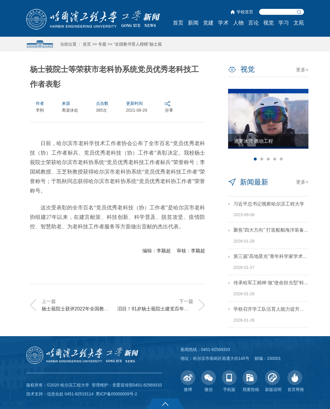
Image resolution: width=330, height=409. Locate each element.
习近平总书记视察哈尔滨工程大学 (268, 203)
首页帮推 (295, 381)
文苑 (298, 23)
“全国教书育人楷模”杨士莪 (138, 44)
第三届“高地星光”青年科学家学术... (270, 256)
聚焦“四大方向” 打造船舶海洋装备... (270, 229)
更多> (302, 69)
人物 (238, 23)
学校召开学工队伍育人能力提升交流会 (273, 309)
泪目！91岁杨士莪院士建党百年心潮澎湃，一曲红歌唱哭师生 (181, 308)
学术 (223, 23)
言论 (253, 23)
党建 (208, 23)
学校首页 (245, 11)
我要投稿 (251, 381)
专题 (102, 44)
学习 (283, 23)
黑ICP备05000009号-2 (116, 394)
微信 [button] (208, 381)
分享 (169, 106)
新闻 (193, 23)
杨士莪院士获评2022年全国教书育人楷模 (85, 308)
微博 (188, 381)
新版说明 (273, 381)
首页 (178, 23)
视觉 (268, 23)
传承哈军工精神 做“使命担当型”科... (270, 282)
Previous (235, 124)
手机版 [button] (229, 381)
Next (301, 124)
